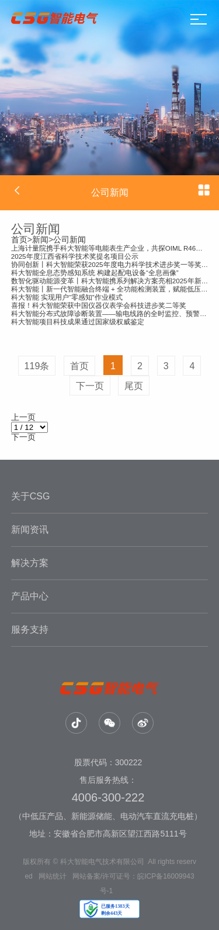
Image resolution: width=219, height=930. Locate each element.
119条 (37, 366)
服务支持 (29, 629)
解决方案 (29, 563)
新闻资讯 (29, 530)
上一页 (23, 417)
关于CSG (30, 496)
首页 (19, 239)
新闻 (40, 239)
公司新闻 (69, 239)
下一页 (90, 386)
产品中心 (29, 596)
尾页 (133, 386)
